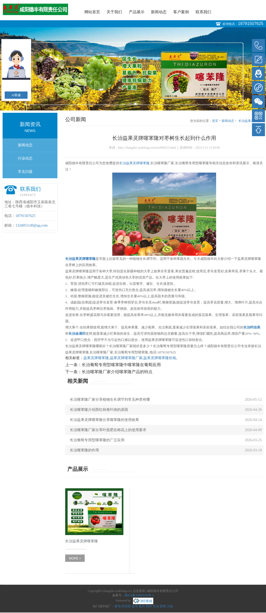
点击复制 (139, 591)
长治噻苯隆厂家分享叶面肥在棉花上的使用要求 (108, 430)
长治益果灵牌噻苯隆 (134, 163)
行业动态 (25, 158)
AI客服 (16, 95)
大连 (170, 606)
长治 (156, 606)
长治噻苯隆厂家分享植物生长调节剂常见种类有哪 (110, 399)
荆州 (149, 606)
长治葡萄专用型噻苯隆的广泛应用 (97, 440)
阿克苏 (126, 606)
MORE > (75, 558)
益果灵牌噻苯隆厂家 (126, 358)
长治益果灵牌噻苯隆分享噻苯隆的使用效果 (104, 420)
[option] (133, 68)
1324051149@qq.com (31, 225)
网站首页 (92, 12)
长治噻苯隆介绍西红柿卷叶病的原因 (99, 410)
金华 (135, 606)
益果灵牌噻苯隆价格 (159, 358)
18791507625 (250, 23)
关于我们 (114, 12)
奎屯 (118, 606)
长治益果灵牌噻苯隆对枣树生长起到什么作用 (250, 121)
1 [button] (130, 104)
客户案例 (181, 12)
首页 (215, 121)
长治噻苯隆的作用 (84, 450)
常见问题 (25, 172)
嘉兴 (142, 606)
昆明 (163, 606)
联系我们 (203, 12)
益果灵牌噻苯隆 (96, 358)
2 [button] (135, 104)
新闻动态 (159, 12)
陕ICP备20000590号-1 (139, 595)
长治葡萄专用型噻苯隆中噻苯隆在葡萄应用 (121, 364)
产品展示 (136, 12)
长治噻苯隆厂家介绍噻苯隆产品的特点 (117, 372)
